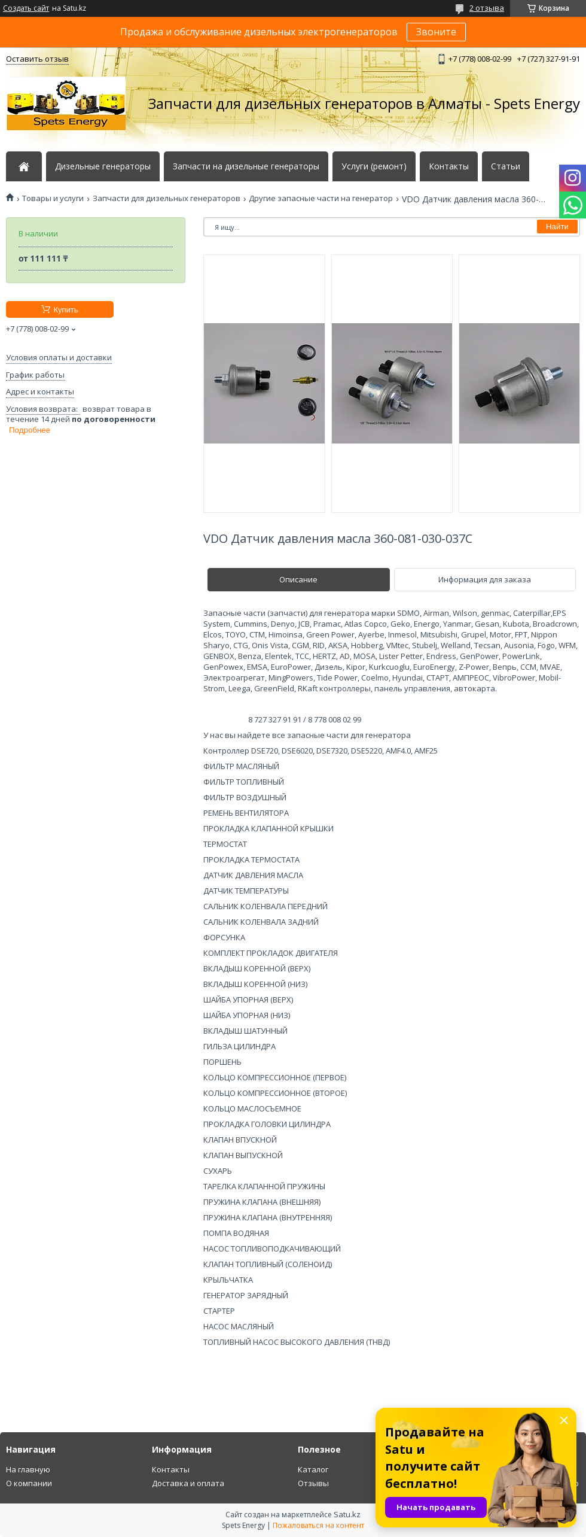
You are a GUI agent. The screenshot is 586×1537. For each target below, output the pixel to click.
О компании (29, 1483)
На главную (28, 1469)
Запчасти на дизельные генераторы (246, 166)
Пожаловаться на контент (318, 1525)
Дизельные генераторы (103, 166)
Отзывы (313, 1483)
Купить (65, 309)
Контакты (449, 166)
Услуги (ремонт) (374, 166)
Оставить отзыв (37, 58)
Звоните (436, 31)
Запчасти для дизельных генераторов (166, 198)
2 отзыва (486, 7)
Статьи (505, 166)
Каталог (313, 1469)
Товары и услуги (53, 198)
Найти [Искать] (557, 226)
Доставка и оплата (188, 1483)
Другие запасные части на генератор (321, 198)
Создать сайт (26, 8)
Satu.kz (347, 1514)
